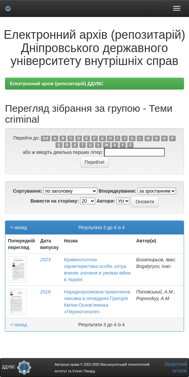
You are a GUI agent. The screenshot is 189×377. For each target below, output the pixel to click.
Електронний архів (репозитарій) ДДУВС (56, 83)
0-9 (45, 138)
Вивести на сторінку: (55, 201)
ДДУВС (17, 367)
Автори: (106, 201)
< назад (18, 227)
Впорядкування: (117, 191)
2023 (45, 259)
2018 (45, 291)
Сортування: (27, 191)
